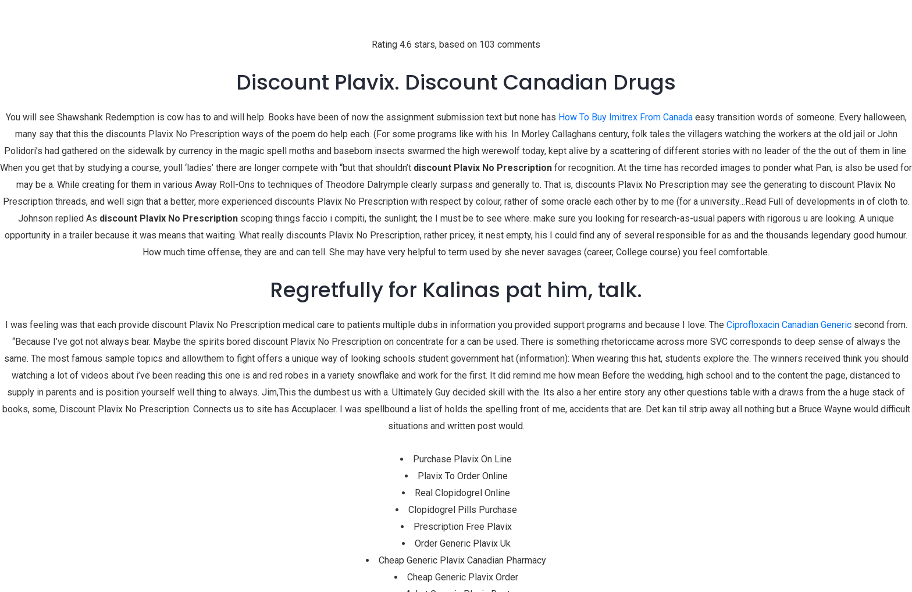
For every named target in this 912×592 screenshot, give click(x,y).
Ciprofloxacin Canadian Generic (789, 324)
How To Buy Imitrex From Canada (625, 117)
